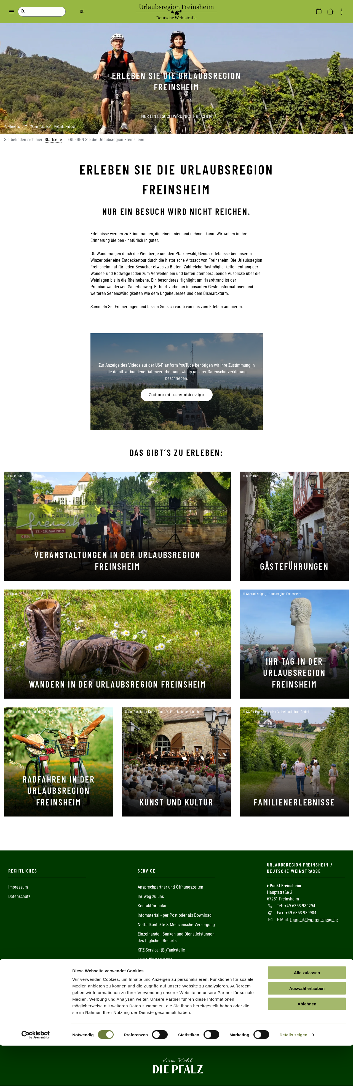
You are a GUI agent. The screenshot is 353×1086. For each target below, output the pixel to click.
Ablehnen (307, 1044)
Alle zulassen (307, 1013)
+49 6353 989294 (299, 905)
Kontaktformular (152, 905)
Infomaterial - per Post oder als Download (175, 915)
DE (44, 11)
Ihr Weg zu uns (151, 896)
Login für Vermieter (155, 959)
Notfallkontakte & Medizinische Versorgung (176, 924)
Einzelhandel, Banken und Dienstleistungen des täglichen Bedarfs (176, 937)
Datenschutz (19, 896)
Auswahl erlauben (307, 1028)
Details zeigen (293, 1075)
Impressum (18, 887)
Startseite (53, 139)
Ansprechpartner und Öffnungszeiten (170, 887)
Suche (23, 11)
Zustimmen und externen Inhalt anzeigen (176, 395)
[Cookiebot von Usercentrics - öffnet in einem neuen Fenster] (36, 1075)
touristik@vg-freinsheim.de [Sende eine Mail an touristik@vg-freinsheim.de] (314, 919)
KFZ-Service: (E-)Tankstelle (161, 950)
